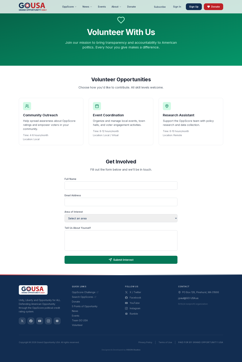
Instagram (132, 308)
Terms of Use (165, 342)
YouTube (132, 302)
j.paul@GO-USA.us (188, 298)
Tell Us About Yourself (78, 227)
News (75, 311)
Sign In (177, 6)
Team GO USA (80, 320)
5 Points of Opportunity (84, 306)
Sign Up (193, 6)
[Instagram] (48, 321)
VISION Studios (133, 350)
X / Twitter (133, 292)
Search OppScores (84, 296)
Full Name (70, 178)
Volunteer (77, 325)
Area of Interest (74, 211)
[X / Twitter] (22, 321)
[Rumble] (57, 321)
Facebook (133, 297)
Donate (213, 6)
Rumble (131, 313)
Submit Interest (121, 259)
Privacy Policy (145, 342)
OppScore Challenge (85, 292)
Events (75, 315)
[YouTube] (39, 321)
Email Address (73, 195)
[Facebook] (31, 321)
